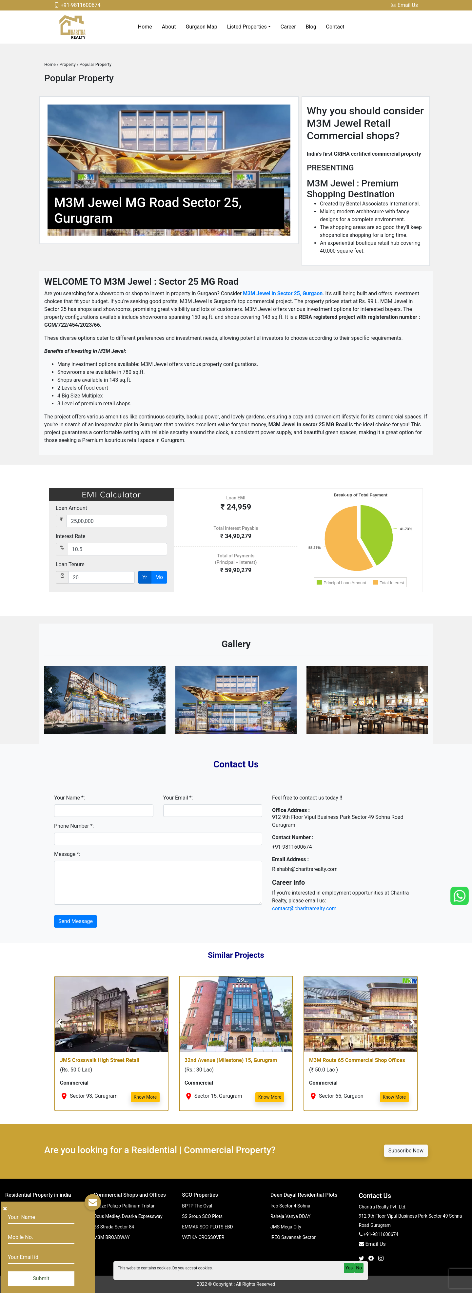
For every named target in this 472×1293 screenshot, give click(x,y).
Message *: (67, 854)
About (169, 27)
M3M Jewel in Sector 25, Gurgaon (283, 293)
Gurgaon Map (201, 27)
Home (145, 27)
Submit (41, 1278)
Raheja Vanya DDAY (290, 1216)
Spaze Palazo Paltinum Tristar (124, 1205)
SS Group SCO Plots (202, 1216)
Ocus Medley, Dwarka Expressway (128, 1216)
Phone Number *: (74, 826)
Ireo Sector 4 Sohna (290, 1205)
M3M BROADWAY (112, 1237)
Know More (145, 1097)
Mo (159, 577)
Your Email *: (178, 798)
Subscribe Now (405, 1151)
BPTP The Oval (197, 1205)
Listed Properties (247, 27)
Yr (144, 577)
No (359, 1267)
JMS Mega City (285, 1226)
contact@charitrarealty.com (304, 908)
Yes (349, 1267)
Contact (335, 27)
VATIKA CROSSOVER (203, 1237)
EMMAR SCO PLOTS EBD (207, 1226)
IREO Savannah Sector (293, 1237)
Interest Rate (70, 536)
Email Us (404, 5)
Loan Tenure (70, 564)
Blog (311, 27)
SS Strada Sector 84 (114, 1226)
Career (288, 27)
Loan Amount (71, 508)
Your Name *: (69, 798)
